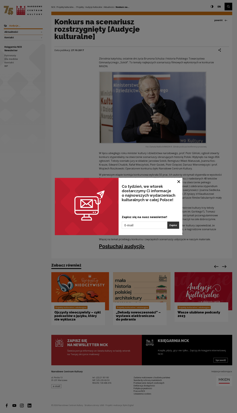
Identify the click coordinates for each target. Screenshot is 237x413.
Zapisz (173, 225)
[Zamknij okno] (178, 181)
